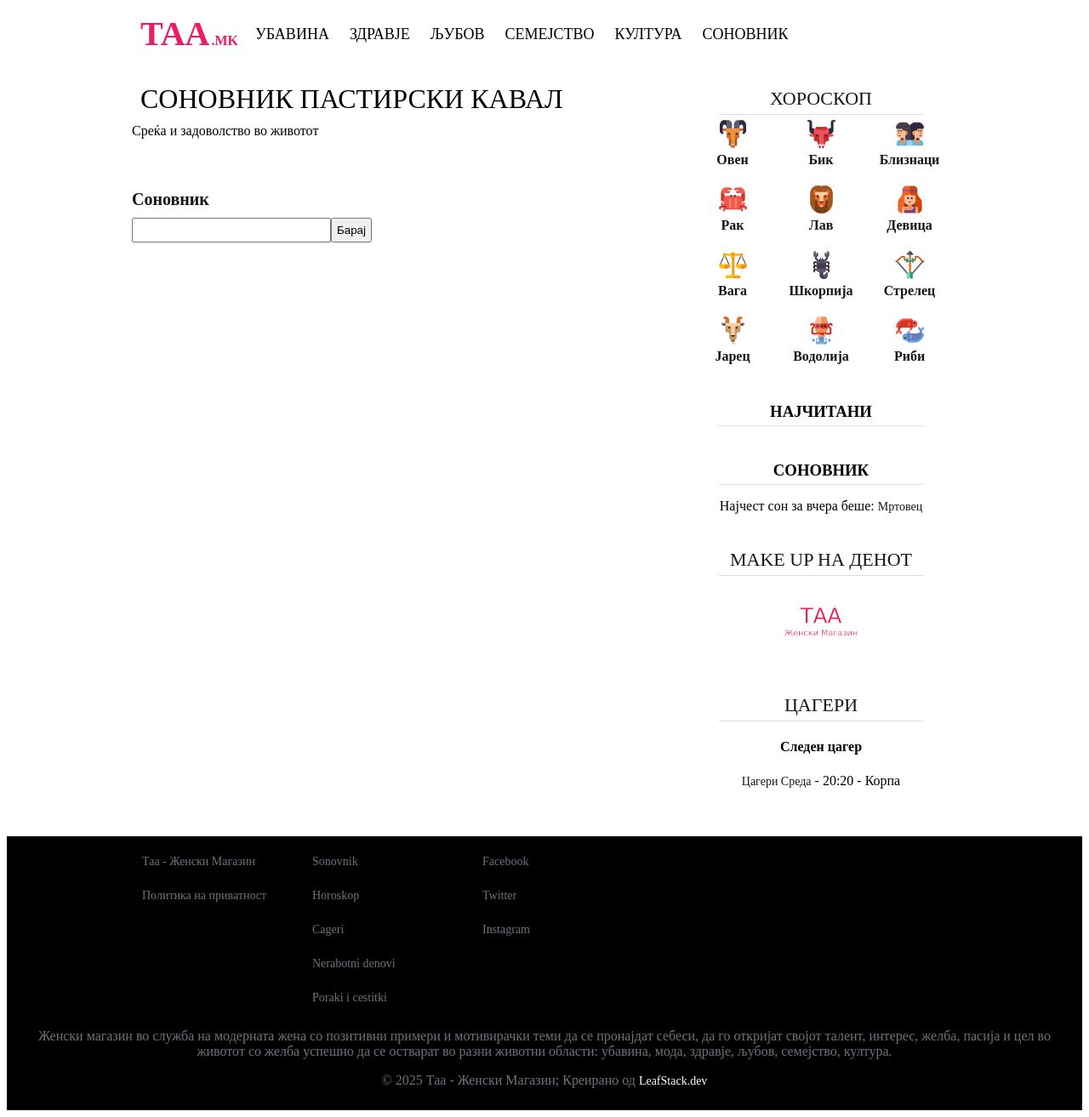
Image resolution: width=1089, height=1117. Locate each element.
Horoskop (335, 895)
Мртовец (900, 506)
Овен (732, 159)
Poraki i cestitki (349, 997)
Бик (820, 159)
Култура (648, 34)
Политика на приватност (204, 895)
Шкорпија (820, 290)
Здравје (380, 34)
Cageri (328, 929)
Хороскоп (821, 98)
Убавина (292, 34)
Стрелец (910, 290)
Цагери (821, 704)
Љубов (457, 34)
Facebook (505, 861)
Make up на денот (821, 559)
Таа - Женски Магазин (198, 861)
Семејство (549, 34)
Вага (732, 290)
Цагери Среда (777, 781)
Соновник (746, 34)
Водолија (821, 356)
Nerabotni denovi (354, 963)
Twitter (499, 895)
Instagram (506, 929)
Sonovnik (335, 861)
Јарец (732, 356)
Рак (732, 225)
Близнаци (910, 159)
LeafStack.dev (673, 1080)
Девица (909, 225)
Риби (909, 356)
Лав (821, 225)
